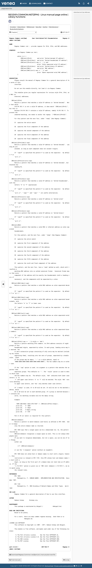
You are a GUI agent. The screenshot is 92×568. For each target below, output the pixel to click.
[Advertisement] (82, 45)
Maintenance (53, 27)
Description (21, 27)
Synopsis (13, 27)
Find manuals (14, 560)
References (30, 27)
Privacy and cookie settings (63, 566)
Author (45, 27)
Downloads (35, 3)
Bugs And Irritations (16, 29)
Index (23, 3)
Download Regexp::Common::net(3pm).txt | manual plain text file (32, 554)
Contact (47, 3)
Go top (66, 560)
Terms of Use (49, 566)
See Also (38, 27)
